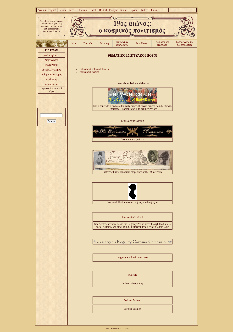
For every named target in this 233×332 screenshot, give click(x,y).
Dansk (93, 10)
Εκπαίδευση (142, 43)
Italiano (83, 10)
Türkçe (144, 10)
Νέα (74, 43)
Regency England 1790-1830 (132, 257)
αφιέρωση (51, 79)
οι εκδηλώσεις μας (51, 69)
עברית (72, 10)
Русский (42, 10)
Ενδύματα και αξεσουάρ (162, 43)
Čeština (63, 10)
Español (134, 10)
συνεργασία (51, 64)
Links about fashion (89, 72)
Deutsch (103, 10)
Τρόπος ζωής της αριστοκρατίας (185, 43)
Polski (154, 10)
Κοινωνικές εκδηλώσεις (122, 43)
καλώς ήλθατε (51, 55)
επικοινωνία (51, 84)
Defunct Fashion (132, 300)
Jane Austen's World (132, 217)
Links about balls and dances (94, 69)
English (52, 10)
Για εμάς (87, 43)
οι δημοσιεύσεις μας (51, 74)
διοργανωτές (51, 60)
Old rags (132, 274)
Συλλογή (104, 43)
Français (113, 10)
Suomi (123, 10)
